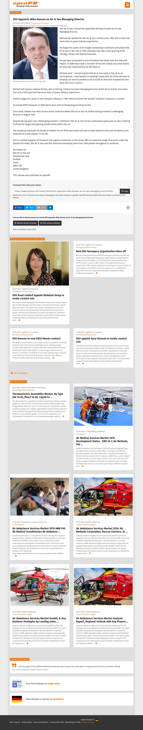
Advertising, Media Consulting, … (34, 388)
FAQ (11, 722)
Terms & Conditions (40, 722)
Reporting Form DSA (73, 722)
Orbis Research (18, 525)
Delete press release (25, 223)
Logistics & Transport (40, 23)
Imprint (17, 722)
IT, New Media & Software (95, 432)
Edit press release (50, 223)
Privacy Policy (26, 722)
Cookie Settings (88, 722)
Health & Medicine (93, 522)
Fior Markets (81, 434)
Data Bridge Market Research (23, 390)
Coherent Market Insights (86, 525)
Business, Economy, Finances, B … (34, 522)
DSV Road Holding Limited (38, 26)
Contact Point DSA (57, 722)
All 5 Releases (18, 373)
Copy (125, 191)
